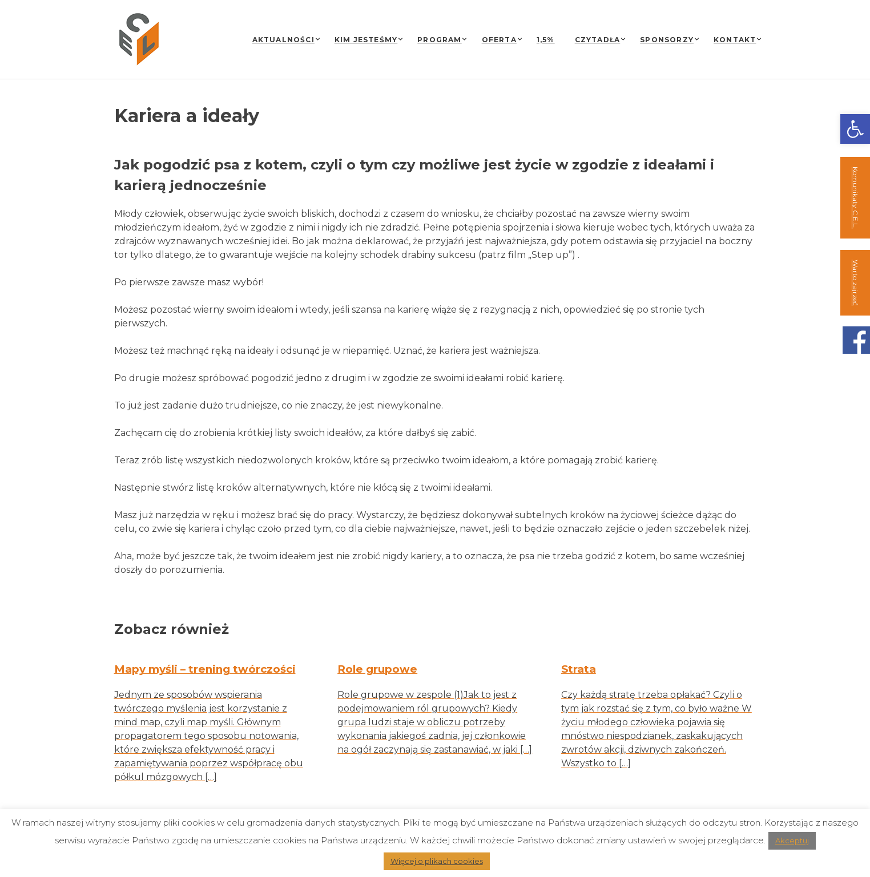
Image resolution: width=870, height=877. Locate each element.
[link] (855, 129)
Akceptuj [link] (792, 840)
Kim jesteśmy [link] (366, 39)
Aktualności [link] (283, 39)
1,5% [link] (546, 39)
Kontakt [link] (735, 39)
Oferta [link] (499, 39)
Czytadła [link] (598, 39)
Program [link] (439, 39)
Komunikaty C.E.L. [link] (855, 198)
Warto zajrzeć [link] (855, 283)
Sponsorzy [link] (667, 39)
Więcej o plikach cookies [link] (436, 861)
